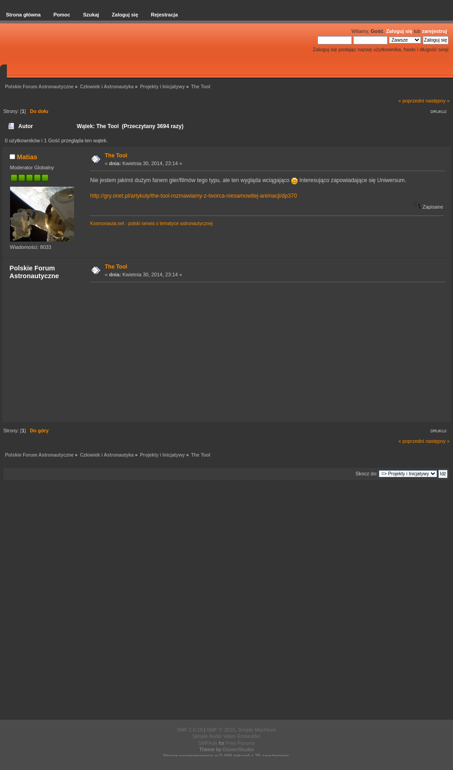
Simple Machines (257, 729)
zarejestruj (434, 31)
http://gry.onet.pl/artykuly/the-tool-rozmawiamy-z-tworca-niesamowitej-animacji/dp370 (193, 196)
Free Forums (240, 743)
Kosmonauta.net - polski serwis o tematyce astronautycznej (151, 223)
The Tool (116, 155)
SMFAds (207, 743)
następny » (438, 100)
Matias (27, 157)
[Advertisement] (265, 352)
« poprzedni (411, 100)
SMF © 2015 (221, 729)
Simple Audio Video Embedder (226, 736)
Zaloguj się (399, 31)
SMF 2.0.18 (190, 729)
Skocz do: (367, 473)
